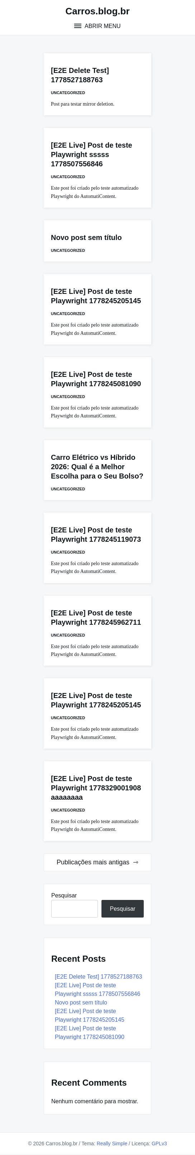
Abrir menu (101, 26)
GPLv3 (159, 1143)
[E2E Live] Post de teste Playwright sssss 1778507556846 (91, 154)
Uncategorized (68, 93)
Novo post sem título (86, 237)
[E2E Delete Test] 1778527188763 (98, 977)
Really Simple (112, 1143)
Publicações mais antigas (93, 862)
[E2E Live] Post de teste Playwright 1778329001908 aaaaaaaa (96, 788)
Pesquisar (64, 895)
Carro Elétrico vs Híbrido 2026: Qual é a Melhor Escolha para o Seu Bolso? (97, 466)
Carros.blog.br (97, 11)
